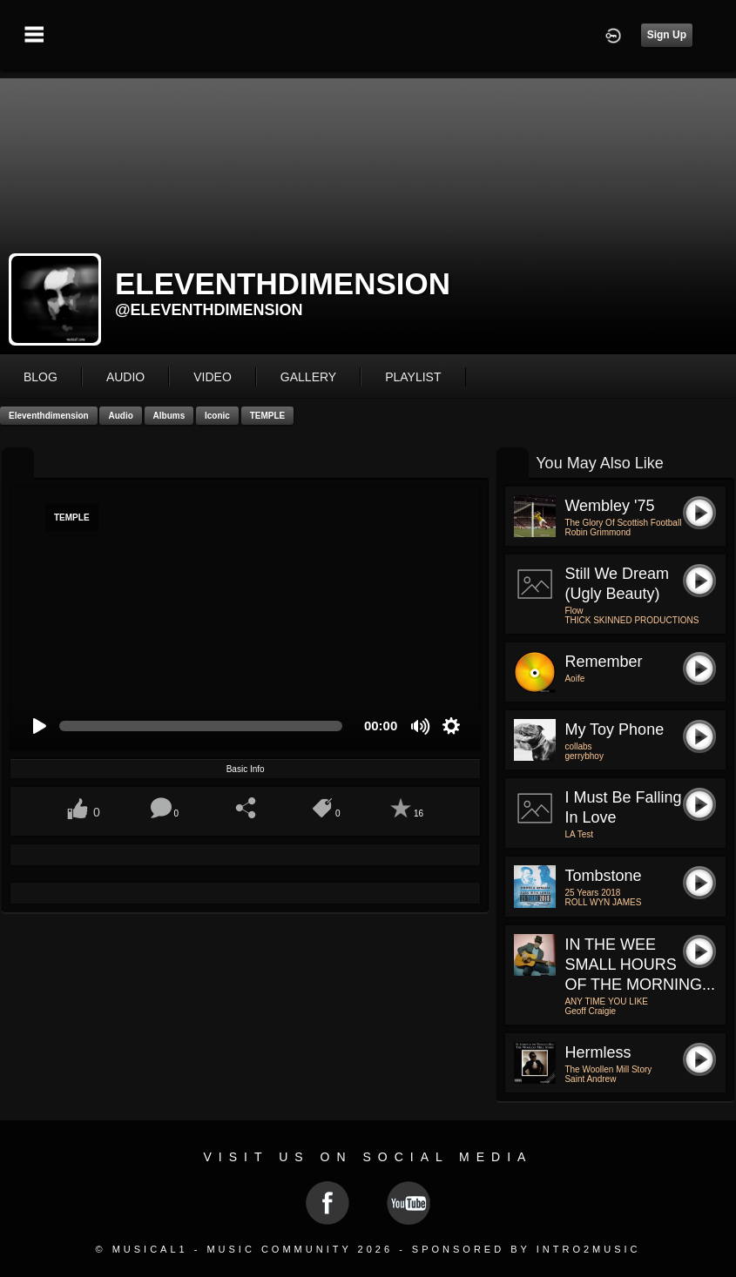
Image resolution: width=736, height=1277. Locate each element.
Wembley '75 (609, 505)
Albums (169, 415)
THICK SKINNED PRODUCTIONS (631, 620)
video (212, 377)
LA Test (578, 834)
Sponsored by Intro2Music (526, 1249)
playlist (413, 377)
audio (125, 377)
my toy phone (614, 729)
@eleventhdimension (209, 310)
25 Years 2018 (592, 892)
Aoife (574, 678)
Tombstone (602, 875)
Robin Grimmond (597, 532)
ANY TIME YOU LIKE (606, 1001)
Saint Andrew (590, 1079)
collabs (577, 746)
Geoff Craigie (590, 1011)
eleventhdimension (49, 415)
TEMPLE (268, 415)
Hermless (597, 1052)
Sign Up (666, 35)
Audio (120, 415)
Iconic (217, 415)
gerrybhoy (583, 756)
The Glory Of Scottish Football (622, 523)
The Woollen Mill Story (608, 1069)
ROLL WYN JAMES (602, 902)
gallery (308, 377)
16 (418, 813)
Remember (603, 661)
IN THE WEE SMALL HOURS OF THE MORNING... (639, 964)
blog (40, 377)
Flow (573, 610)
